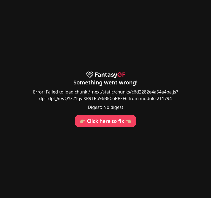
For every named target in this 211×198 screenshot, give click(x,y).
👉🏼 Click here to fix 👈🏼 (105, 121)
